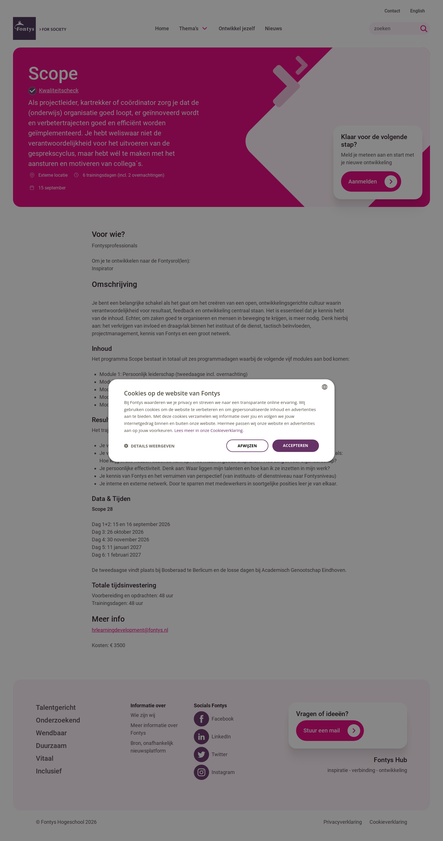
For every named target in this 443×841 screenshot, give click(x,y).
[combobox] (324, 386)
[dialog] (221, 420)
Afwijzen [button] (246, 445)
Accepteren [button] (295, 445)
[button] (149, 445)
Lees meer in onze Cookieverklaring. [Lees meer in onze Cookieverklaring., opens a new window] (210, 430)
